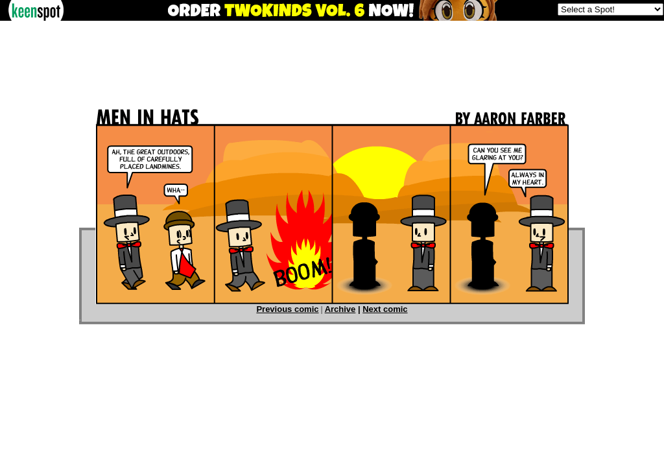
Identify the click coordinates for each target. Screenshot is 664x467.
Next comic (384, 309)
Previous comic (287, 309)
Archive (340, 309)
